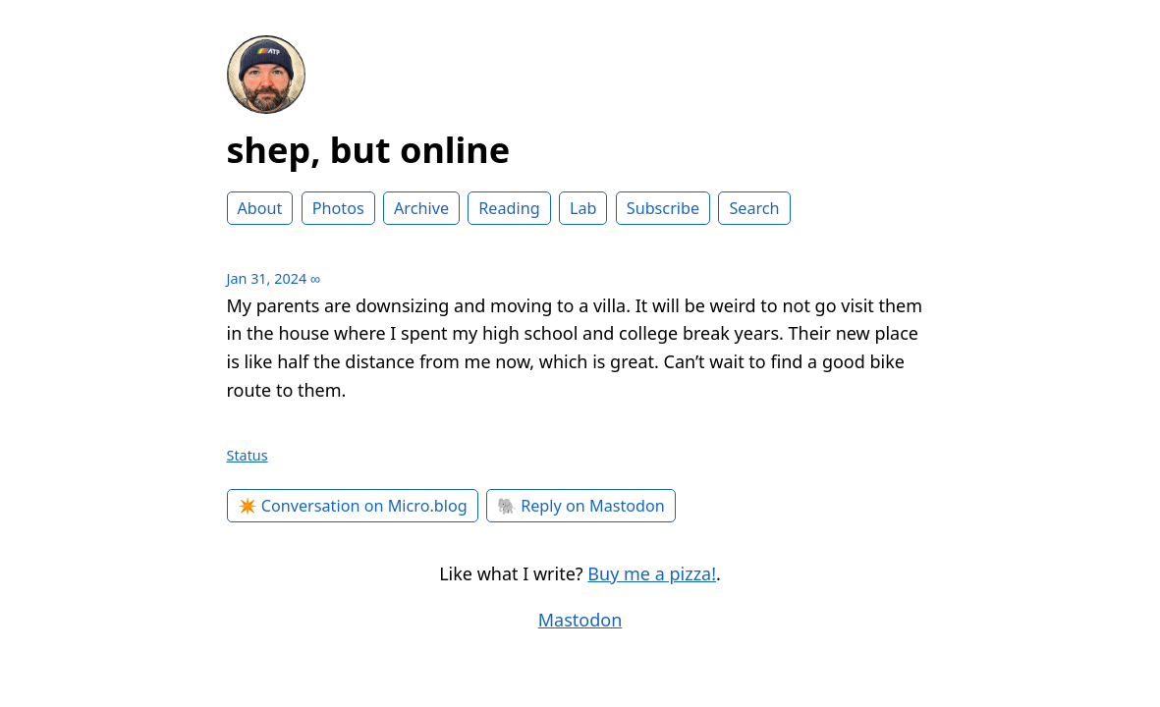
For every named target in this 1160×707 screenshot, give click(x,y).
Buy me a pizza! (651, 573)
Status (247, 455)
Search (754, 208)
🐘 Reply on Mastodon (581, 506)
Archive (421, 208)
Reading (508, 208)
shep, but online (369, 150)
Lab (583, 208)
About (260, 208)
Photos (338, 208)
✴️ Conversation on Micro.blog (353, 506)
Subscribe (663, 208)
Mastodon (580, 619)
